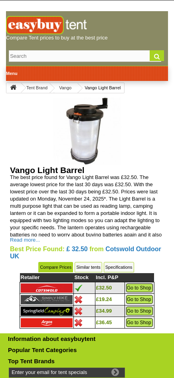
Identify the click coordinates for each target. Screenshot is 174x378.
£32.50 (104, 288)
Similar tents (88, 267)
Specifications (118, 267)
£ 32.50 (76, 249)
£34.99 (104, 311)
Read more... (25, 240)
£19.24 (104, 299)
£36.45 (104, 322)
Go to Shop (139, 288)
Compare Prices (55, 267)
